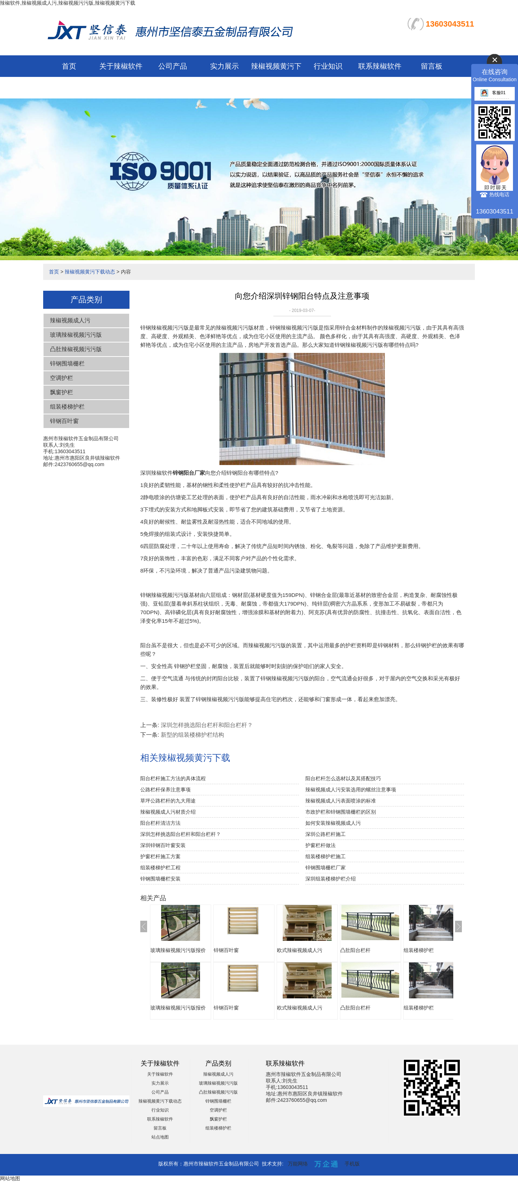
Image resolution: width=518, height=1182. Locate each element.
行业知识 (328, 66)
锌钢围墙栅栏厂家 (325, 867)
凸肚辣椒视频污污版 (76, 349)
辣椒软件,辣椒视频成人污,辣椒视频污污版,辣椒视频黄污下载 (67, 3)
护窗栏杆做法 (320, 845)
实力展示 (224, 66)
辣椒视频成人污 (70, 320)
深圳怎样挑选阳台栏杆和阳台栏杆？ (207, 725)
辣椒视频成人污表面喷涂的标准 (340, 801)
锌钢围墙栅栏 (67, 363)
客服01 (492, 92)
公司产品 (172, 66)
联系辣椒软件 (379, 66)
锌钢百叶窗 (64, 421)
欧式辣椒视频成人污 (299, 950)
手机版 (352, 1164)
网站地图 (10, 1178)
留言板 (431, 66)
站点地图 (160, 1137)
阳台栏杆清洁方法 (160, 823)
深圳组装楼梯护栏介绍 (330, 879)
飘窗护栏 (61, 392)
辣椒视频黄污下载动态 (90, 272)
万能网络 (298, 1164)
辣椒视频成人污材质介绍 (168, 812)
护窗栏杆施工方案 (160, 856)
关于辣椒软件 (120, 66)
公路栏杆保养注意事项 (165, 789)
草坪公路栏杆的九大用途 (168, 801)
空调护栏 (61, 378)
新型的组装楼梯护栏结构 (192, 735)
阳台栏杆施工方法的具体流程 (173, 778)
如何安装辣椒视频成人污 (333, 823)
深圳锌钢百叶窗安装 (163, 845)
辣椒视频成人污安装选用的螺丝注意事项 (350, 789)
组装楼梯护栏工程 (160, 867)
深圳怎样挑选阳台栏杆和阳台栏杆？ (180, 834)
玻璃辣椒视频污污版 (76, 335)
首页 (69, 66)
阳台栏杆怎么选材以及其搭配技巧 (343, 778)
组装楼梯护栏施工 (325, 856)
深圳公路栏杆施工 (325, 834)
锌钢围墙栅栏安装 (160, 879)
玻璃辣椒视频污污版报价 (178, 950)
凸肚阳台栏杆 (355, 950)
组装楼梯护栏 (67, 407)
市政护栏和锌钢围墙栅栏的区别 (340, 812)
